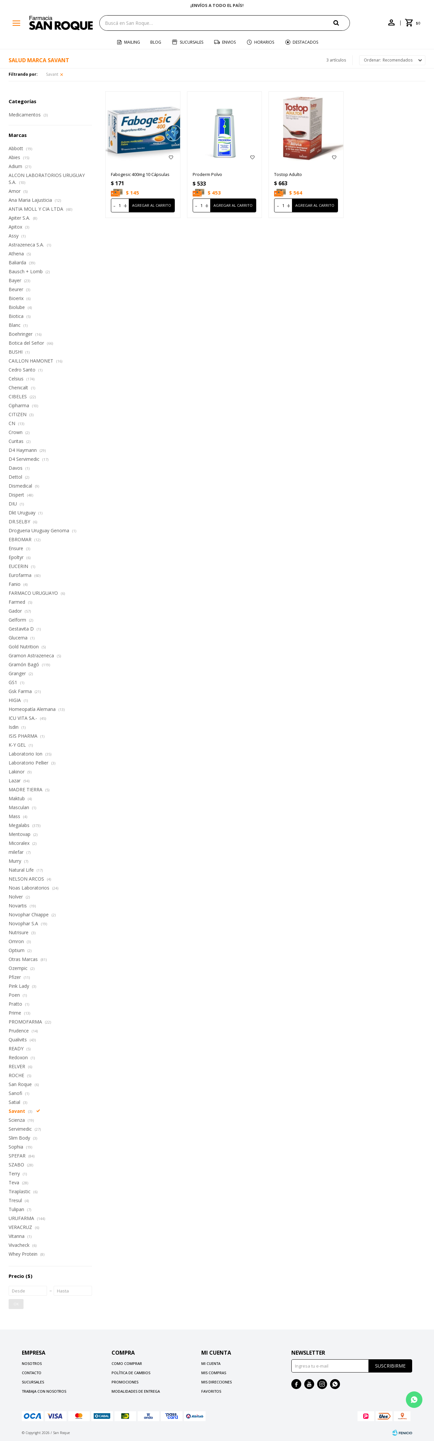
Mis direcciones (216, 1381)
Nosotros (32, 1363)
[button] (341, 22)
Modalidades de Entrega (136, 1391)
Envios (229, 42)
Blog (155, 42)
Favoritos (211, 1391)
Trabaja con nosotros (44, 1391)
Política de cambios (131, 1372)
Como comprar (127, 1363)
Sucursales (191, 42)
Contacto (31, 1372)
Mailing (132, 42)
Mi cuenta (210, 1363)
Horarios (264, 42)
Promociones (125, 1381)
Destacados (305, 42)
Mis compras (213, 1372)
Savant (52, 74)
